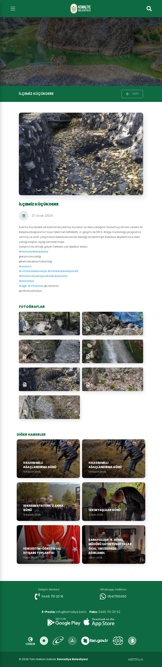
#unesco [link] (25, 266)
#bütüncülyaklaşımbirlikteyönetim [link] (43, 276)
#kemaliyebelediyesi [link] (33, 251)
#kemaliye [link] (26, 281)
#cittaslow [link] (36, 286)
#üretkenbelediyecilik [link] (63, 271)
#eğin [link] (23, 286)
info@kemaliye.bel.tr (63, 612)
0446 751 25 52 (105, 612)
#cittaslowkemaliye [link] (33, 271)
